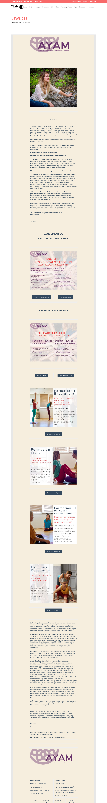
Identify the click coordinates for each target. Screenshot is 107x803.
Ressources (91, 7)
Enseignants (45, 7)
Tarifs (52, 7)
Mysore (57, 7)
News (28, 22)
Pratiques (38, 7)
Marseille (14, 7)
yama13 (15, 22)
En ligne (31, 7)
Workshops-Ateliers (67, 7)
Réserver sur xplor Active (89, 1)
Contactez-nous (76, 1)
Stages (75, 7)
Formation (81, 7)
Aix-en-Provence (23, 7)
